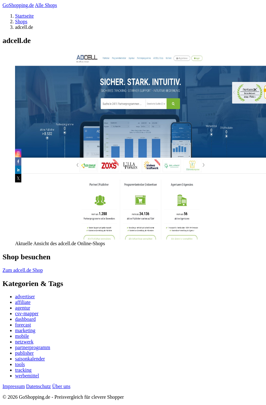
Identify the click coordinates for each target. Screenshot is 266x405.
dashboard (25, 319)
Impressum (14, 386)
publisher (24, 353)
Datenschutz (38, 386)
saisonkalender (30, 358)
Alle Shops (46, 5)
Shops (21, 21)
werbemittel (27, 375)
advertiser (25, 296)
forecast (23, 324)
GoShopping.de (18, 5)
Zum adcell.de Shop (23, 270)
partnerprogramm (32, 347)
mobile (22, 336)
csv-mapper (27, 313)
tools (20, 364)
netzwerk (24, 341)
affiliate (22, 302)
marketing (25, 330)
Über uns (61, 386)
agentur (22, 307)
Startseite (24, 16)
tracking (23, 370)
